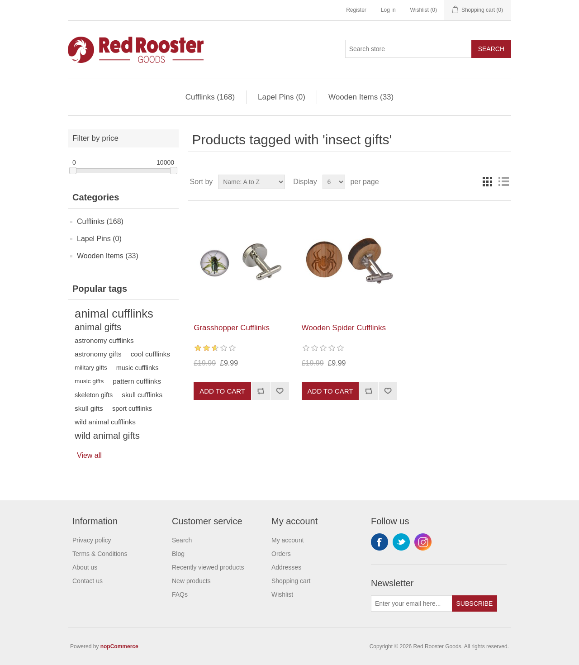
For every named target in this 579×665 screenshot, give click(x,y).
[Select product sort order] (251, 182)
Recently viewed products (208, 567)
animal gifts (98, 327)
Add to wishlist (279, 391)
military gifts (91, 367)
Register (356, 10)
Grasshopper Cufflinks (232, 327)
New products (191, 580)
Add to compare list (260, 391)
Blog (178, 553)
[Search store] (408, 49)
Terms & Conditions (99, 553)
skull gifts (89, 408)
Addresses (286, 567)
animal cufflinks (114, 313)
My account (287, 540)
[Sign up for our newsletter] (411, 603)
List (503, 182)
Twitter (401, 542)
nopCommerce (119, 646)
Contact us (87, 580)
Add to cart (222, 391)
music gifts (89, 381)
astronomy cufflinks (104, 340)
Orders (281, 553)
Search (491, 48)
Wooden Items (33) (361, 97)
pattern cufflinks (137, 381)
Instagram (423, 542)
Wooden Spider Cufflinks (344, 327)
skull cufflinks (142, 395)
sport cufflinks (132, 408)
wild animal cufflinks (105, 422)
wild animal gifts (107, 436)
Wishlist (282, 594)
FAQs (180, 594)
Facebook (379, 542)
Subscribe (474, 603)
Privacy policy (91, 540)
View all (89, 455)
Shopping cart (290, 580)
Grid (487, 182)
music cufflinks (137, 367)
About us (84, 567)
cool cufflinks (150, 354)
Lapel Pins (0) (281, 97)
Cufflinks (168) (210, 97)
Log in (388, 10)
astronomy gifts (98, 354)
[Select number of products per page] (334, 182)
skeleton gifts (94, 395)
